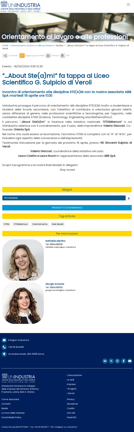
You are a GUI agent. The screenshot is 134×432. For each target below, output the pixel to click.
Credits (71, 408)
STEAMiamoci (21, 224)
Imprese (71, 384)
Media (5, 408)
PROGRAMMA (11, 197)
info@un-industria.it (15, 340)
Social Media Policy (11, 417)
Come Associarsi (10, 399)
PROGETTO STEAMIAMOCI (67, 207)
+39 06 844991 (13, 347)
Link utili (71, 412)
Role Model (57, 224)
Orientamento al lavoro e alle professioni (32, 45)
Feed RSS (71, 417)
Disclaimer (72, 403)
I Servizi (71, 393)
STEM (6, 224)
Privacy (71, 399)
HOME (5, 45)
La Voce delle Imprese (13, 412)
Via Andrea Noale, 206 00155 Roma (23, 354)
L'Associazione (74, 375)
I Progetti (71, 388)
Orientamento (40, 224)
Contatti (6, 403)
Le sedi (70, 379)
